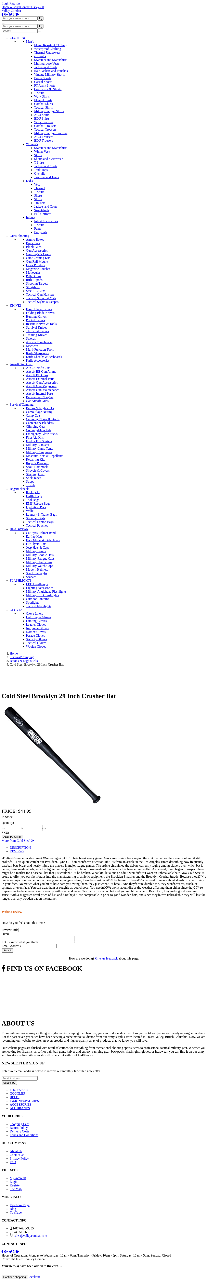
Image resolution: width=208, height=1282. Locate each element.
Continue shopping (14, 1278)
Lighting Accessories (39, 588)
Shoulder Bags (35, 518)
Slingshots (33, 287)
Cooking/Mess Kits (38, 430)
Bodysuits (40, 232)
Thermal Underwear (47, 52)
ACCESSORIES (20, 1105)
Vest (37, 184)
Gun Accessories (37, 250)
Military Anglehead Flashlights (46, 591)
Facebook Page (19, 1206)
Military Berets (36, 551)
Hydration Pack (36, 507)
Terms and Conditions (24, 1136)
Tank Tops (41, 170)
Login (5, 3)
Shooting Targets (37, 283)
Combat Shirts (43, 104)
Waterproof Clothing (47, 49)
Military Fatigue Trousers (50, 133)
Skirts (38, 155)
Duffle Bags (34, 496)
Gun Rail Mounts (37, 261)
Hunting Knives (36, 316)
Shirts (38, 199)
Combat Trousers (45, 126)
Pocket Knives (35, 320)
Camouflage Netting (39, 412)
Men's (30, 41)
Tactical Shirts (43, 107)
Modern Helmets (37, 569)
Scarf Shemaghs (36, 573)
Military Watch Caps (39, 566)
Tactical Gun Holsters (40, 294)
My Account (18, 1179)
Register (14, 3)
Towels (30, 485)
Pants (37, 228)
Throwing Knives (37, 331)
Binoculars (33, 243)
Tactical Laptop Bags (40, 522)
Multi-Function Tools (40, 349)
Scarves (31, 577)
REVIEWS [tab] (17, 851)
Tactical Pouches (37, 525)
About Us (16, 1152)
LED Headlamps (37, 584)
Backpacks (33, 492)
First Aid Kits (35, 437)
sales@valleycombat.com (30, 1237)
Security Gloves (36, 639)
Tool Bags (32, 500)
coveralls (40, 56)
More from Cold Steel (18, 840)
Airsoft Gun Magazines (41, 386)
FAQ (13, 1163)
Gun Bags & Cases (38, 254)
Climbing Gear (36, 426)
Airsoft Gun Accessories (42, 382)
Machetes (32, 346)
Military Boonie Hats (40, 555)
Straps (30, 481)
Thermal (39, 188)
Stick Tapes (33, 478)
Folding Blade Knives (40, 313)
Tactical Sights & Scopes (42, 302)
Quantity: (8, 822)
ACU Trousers (43, 137)
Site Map (16, 1190)
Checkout (33, 1278)
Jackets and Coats (45, 67)
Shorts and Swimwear (48, 159)
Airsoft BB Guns (37, 375)
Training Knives (36, 335)
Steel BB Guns (35, 291)
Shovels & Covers (38, 470)
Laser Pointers (35, 265)
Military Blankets (37, 445)
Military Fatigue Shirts (49, 111)
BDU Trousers (43, 140)
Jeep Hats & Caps (37, 547)
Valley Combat (11, 10)
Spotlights (32, 602)
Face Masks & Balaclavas (43, 540)
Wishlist (15, 7)
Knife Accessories (38, 360)
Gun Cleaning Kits (38, 258)
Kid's (29, 181)
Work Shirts (42, 96)
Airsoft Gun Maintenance (42, 390)
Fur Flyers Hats (36, 544)
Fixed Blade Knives (39, 309)
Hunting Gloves (36, 621)
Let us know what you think (20, 943)
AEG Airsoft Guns (38, 368)
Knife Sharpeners (37, 353)
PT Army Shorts (44, 85)
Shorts (38, 195)
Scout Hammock (37, 467)
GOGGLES (17, 1094)
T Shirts (39, 93)
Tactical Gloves (36, 643)
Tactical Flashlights (38, 606)
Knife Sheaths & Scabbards (44, 357)
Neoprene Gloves (37, 628)
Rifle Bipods (34, 280)
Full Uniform (42, 214)
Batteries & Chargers (39, 397)
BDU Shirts (41, 118)
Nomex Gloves (36, 632)
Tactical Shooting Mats (41, 298)
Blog (13, 1210)
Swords (31, 338)
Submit (7, 951)
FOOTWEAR (19, 1091)
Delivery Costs (19, 1132)
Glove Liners (34, 613)
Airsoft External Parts (40, 379)
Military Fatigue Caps (40, 558)
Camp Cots (33, 415)
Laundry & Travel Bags (41, 514)
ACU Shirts (41, 115)
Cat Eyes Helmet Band (41, 533)
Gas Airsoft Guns (37, 401)
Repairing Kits (35, 459)
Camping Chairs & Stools (43, 419)
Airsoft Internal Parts (39, 393)
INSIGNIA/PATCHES (24, 1102)
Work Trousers (43, 122)
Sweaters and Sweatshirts (50, 60)
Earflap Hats (34, 536)
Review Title (10, 930)
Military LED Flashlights (42, 595)
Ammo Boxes (35, 239)
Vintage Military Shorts (49, 74)
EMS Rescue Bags (38, 503)
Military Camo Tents (39, 448)
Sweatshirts (41, 210)
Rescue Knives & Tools (41, 324)
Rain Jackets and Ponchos (51, 71)
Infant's (31, 217)
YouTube (16, 1213)
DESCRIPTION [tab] (20, 847)
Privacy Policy (19, 1159)
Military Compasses (39, 452)
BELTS (14, 1098)
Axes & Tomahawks (39, 342)
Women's (32, 144)
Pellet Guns (33, 276)
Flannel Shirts (43, 100)
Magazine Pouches (38, 269)
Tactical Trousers (45, 129)
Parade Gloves (35, 635)
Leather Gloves (36, 624)
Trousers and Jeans (46, 177)
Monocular (33, 272)
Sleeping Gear (35, 474)
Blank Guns (33, 247)
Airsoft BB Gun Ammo (41, 371)
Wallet (30, 511)
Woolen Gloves (36, 646)
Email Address (11, 947)
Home (6, 7)
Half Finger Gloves (38, 617)
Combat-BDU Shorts (48, 89)
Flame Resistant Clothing (50, 45)
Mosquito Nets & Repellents (44, 456)
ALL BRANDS (20, 1109)
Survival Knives (36, 327)
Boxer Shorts (42, 78)
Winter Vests (42, 151)
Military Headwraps (39, 562)
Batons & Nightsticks (40, 408)
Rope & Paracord (37, 463)
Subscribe (9, 1083)
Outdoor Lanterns (37, 599)
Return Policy (19, 1129)
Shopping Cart (19, 1125)
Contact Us (27, 7)
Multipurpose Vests (46, 63)
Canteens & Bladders (40, 423)
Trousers (39, 203)
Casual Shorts (43, 82)
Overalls (39, 173)
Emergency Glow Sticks (41, 434)
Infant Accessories (46, 221)
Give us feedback (106, 959)
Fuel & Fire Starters (39, 441)
